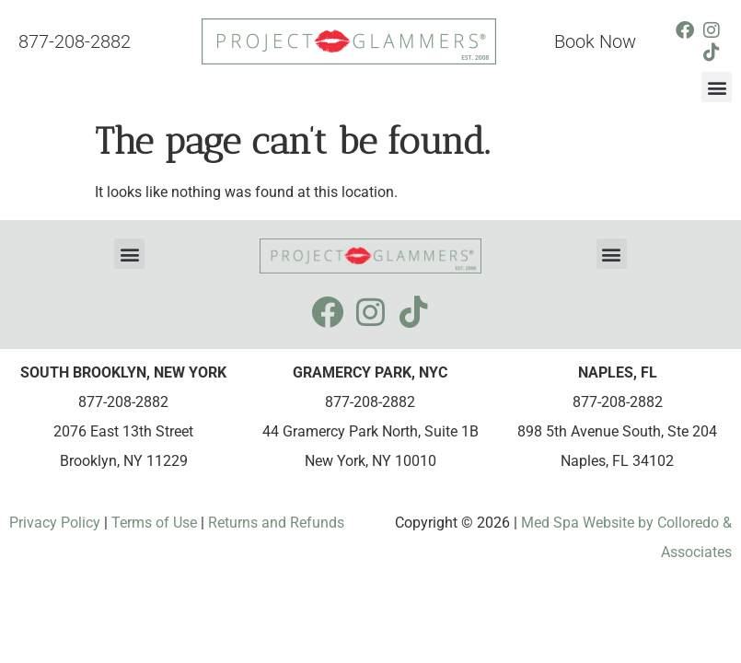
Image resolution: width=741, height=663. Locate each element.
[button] (716, 87)
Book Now (595, 41)
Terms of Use (152, 522)
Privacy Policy (56, 522)
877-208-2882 (74, 41)
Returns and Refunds (276, 522)
